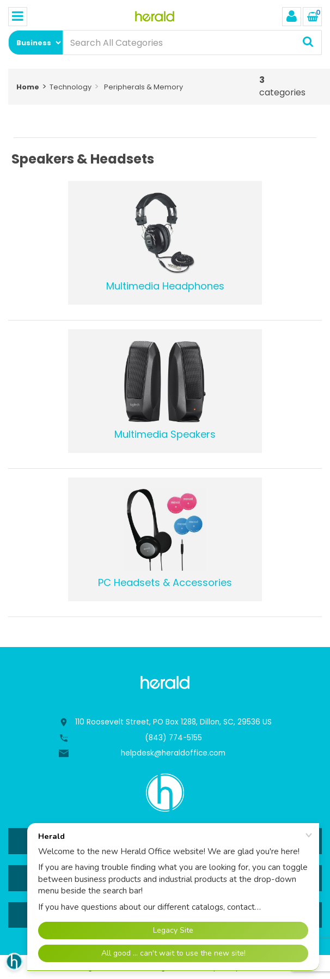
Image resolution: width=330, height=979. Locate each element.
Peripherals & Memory (143, 87)
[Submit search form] (308, 42)
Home (27, 87)
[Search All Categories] (192, 42)
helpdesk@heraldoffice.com (173, 753)
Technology (70, 87)
